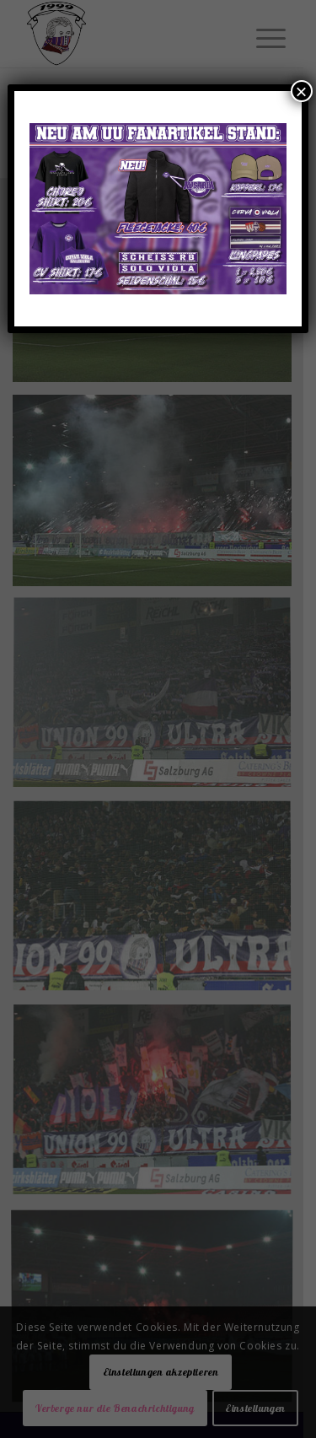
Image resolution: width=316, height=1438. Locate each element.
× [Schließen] (302, 91)
